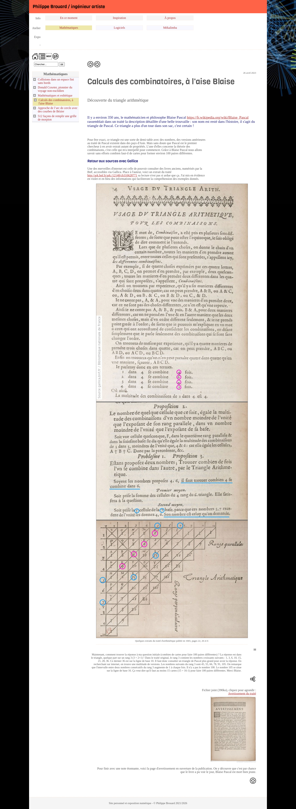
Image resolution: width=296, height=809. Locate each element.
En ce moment (68, 17)
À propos (170, 17)
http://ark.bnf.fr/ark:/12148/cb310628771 (112, 175)
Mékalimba (170, 27)
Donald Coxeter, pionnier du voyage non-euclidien (55, 89)
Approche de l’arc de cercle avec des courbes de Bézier (57, 109)
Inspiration (119, 17)
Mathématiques (69, 27)
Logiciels (119, 27)
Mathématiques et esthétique (55, 95)
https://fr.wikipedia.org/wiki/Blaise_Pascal (218, 117)
